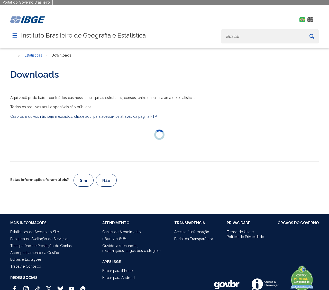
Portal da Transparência (193, 239)
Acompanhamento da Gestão (34, 253)
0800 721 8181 (114, 239)
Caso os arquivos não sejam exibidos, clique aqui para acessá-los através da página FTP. (83, 116)
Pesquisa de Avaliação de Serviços (39, 239)
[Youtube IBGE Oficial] (71, 287)
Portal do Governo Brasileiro (26, 2)
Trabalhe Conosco (25, 266)
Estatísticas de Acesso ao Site (34, 232)
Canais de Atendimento (121, 232)
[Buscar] (312, 36)
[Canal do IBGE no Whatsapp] (82, 287)
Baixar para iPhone (117, 271)
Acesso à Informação (191, 232)
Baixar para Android (118, 278)
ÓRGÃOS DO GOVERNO (298, 223)
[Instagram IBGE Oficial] (26, 287)
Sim (83, 180)
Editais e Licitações (26, 259)
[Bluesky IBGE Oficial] (60, 287)
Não (106, 180)
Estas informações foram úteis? (39, 180)
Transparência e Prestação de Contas (41, 246)
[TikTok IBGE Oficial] (37, 287)
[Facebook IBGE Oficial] (14, 287)
